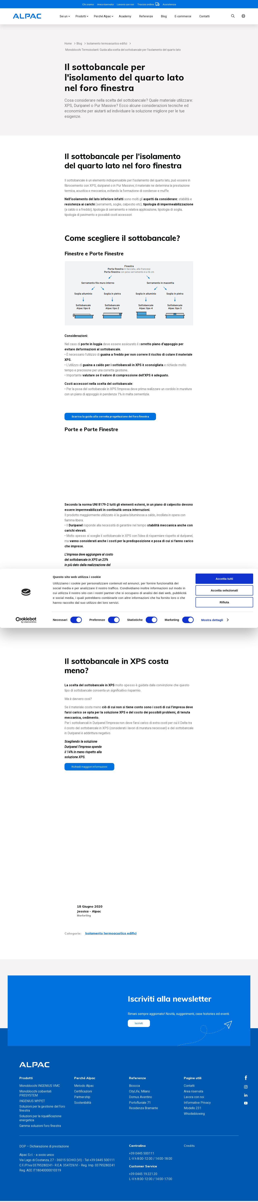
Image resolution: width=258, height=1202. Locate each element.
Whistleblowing (194, 1115)
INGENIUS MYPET (32, 1102)
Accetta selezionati (224, 1164)
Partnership (82, 1098)
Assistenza (169, 4)
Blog (164, 16)
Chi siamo (88, 4)
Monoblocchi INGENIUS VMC (39, 1087)
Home (68, 43)
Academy (125, 16)
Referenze (146, 16)
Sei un (64, 16)
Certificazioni (83, 1092)
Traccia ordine (148, 4)
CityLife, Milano (139, 1092)
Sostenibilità (82, 1104)
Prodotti (81, 16)
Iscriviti (140, 1024)
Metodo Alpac (84, 1087)
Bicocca (134, 1087)
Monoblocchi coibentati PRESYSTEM (35, 1094)
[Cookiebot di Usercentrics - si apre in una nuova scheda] (26, 1194)
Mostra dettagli (212, 1194)
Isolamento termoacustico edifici (107, 43)
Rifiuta (224, 1176)
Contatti (204, 16)
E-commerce (183, 16)
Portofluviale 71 (140, 1104)
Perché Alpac (102, 16)
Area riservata (105, 4)
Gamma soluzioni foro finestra (40, 1127)
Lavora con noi (125, 4)
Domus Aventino (140, 1098)
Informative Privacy (197, 1104)
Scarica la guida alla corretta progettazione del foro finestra (116, 417)
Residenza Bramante (143, 1109)
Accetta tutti (224, 1152)
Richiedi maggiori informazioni (92, 767)
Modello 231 (192, 1109)
